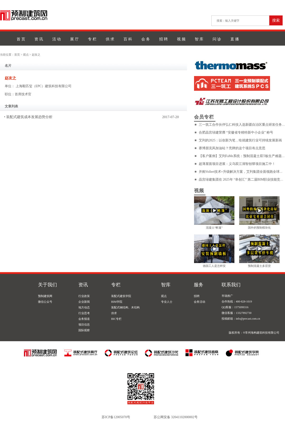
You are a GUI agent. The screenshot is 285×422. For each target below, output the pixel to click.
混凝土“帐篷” (214, 227)
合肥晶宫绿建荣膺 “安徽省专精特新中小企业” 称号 (236, 132)
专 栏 (92, 39)
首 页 (21, 39)
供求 (114, 313)
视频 (199, 190)
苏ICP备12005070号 (116, 417)
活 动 (56, 39)
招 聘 (163, 39)
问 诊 (217, 39)
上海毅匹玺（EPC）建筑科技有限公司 (44, 86)
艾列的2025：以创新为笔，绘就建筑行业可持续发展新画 (240, 140)
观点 (26, 54)
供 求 (110, 39)
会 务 (145, 39)
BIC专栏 (116, 319)
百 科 (128, 39)
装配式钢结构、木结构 (125, 307)
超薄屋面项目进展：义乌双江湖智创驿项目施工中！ (237, 164)
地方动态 (84, 307)
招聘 (197, 296)
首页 (17, 54)
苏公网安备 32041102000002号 (176, 417)
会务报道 (84, 319)
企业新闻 (84, 301)
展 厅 (74, 39)
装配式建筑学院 (121, 296)
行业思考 (84, 313)
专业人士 (166, 301)
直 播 (234, 39)
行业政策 (84, 296)
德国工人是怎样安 (214, 266)
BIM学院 (116, 301)
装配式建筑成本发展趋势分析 (29, 117)
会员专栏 (204, 117)
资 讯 (38, 39)
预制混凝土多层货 (259, 266)
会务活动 (199, 301)
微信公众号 (45, 301)
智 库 (199, 39)
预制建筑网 (45, 296)
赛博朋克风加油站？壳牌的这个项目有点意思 (232, 148)
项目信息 (84, 324)
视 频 (181, 39)
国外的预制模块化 (259, 227)
